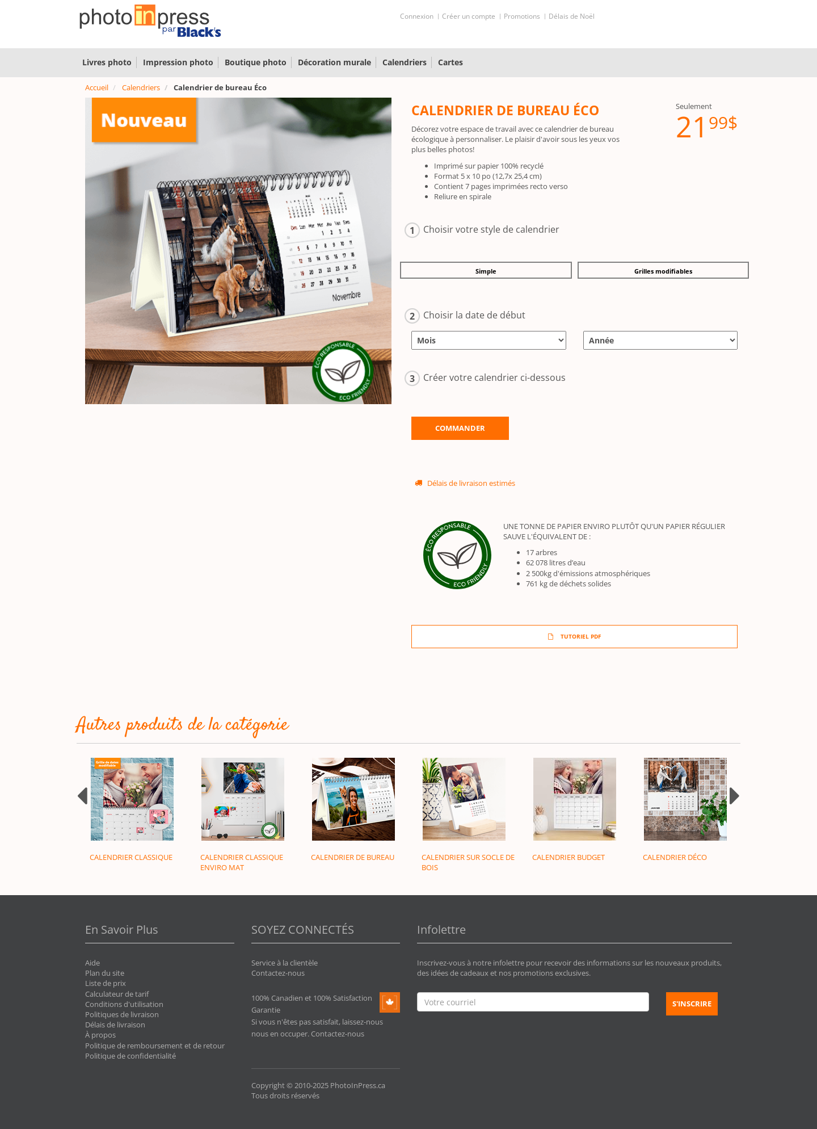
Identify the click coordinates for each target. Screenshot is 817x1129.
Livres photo (107, 62)
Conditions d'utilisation (124, 1004)
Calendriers (404, 62)
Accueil (96, 87)
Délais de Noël (572, 16)
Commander (460, 428)
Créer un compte (468, 16)
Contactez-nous (278, 973)
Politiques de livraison (122, 1014)
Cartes (450, 62)
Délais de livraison (115, 1024)
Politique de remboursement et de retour (155, 1045)
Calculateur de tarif (117, 994)
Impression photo (178, 62)
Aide (92, 963)
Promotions (522, 16)
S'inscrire (691, 1003)
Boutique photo (256, 62)
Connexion (416, 16)
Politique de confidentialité (130, 1056)
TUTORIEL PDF (574, 636)
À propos (100, 1035)
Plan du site (104, 973)
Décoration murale (334, 62)
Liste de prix (105, 983)
